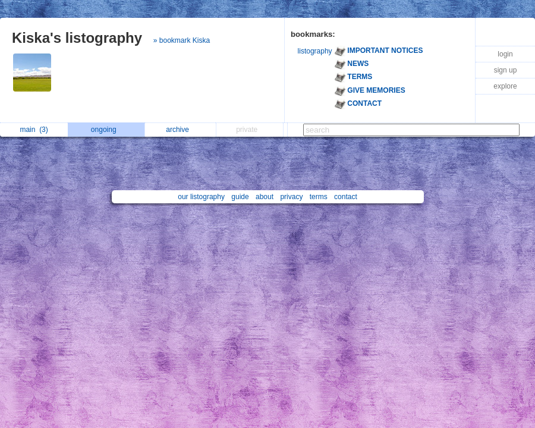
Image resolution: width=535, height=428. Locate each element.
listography (315, 51)
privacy (291, 197)
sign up (505, 70)
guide (239, 197)
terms (319, 197)
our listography (201, 197)
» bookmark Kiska (181, 40)
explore (505, 86)
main (34, 129)
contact (345, 197)
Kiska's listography (77, 38)
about (264, 197)
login (505, 54)
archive (180, 129)
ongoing (106, 129)
